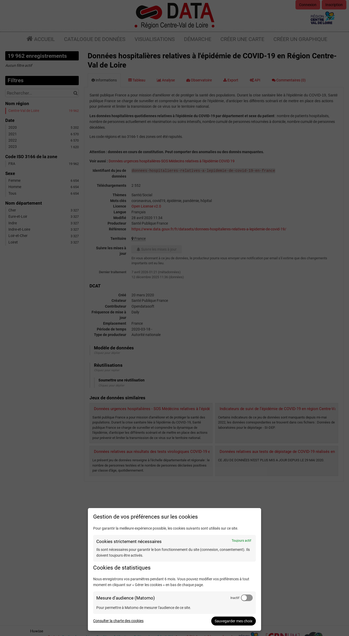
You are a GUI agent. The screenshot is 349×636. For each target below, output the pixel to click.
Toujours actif (241, 540)
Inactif (234, 598)
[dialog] (174, 569)
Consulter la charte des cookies (118, 621)
